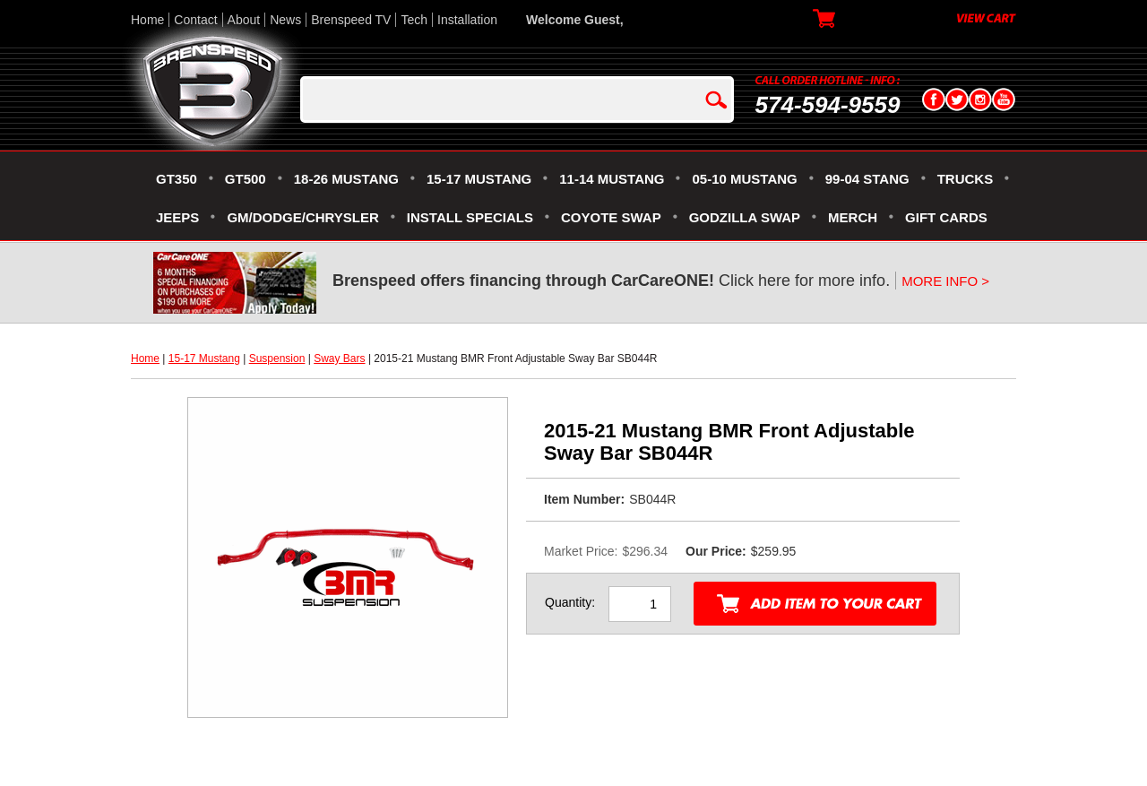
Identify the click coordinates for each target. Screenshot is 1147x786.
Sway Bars (339, 358)
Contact (195, 20)
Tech (414, 20)
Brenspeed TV (351, 20)
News (285, 20)
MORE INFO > (945, 281)
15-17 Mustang (204, 358)
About (244, 20)
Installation (467, 20)
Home (147, 20)
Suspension (277, 358)
